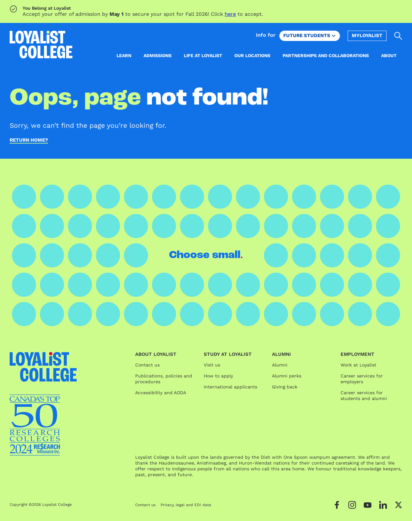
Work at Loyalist (358, 364)
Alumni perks (286, 375)
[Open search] (398, 36)
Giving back (284, 386)
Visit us (212, 364)
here (230, 14)
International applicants (230, 386)
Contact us (147, 364)
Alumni (279, 364)
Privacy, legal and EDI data (186, 505)
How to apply (218, 375)
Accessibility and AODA (160, 392)
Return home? (29, 140)
